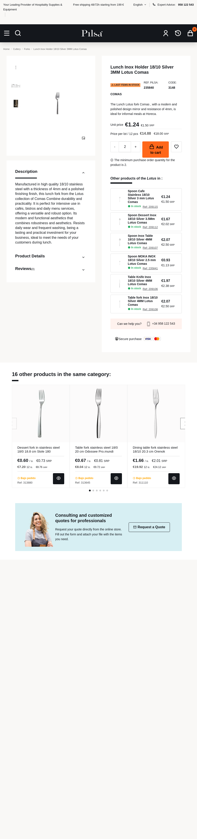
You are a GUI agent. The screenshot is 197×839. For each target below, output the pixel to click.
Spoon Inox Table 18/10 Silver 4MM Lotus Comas (140, 239)
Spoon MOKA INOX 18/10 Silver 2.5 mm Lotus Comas (142, 260)
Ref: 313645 (82, 482)
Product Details (51, 256)
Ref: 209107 (150, 247)
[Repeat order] (178, 33)
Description (51, 173)
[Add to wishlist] (176, 146)
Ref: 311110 (140, 482)
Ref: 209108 (150, 309)
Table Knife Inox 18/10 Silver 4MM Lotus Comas (140, 280)
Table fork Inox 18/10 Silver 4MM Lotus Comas (143, 301)
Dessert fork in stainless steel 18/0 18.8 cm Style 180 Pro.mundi (38, 451)
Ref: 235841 (150, 268)
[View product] (58, 478)
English (140, 4)
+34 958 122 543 (160, 323)
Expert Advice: (173, 4)
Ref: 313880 (25, 482)
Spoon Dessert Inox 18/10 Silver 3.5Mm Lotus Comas (142, 218)
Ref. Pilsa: (151, 82)
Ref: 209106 (150, 289)
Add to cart (155, 149)
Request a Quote (149, 527)
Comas (116, 94)
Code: (172, 82)
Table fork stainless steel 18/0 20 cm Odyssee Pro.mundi (96, 449)
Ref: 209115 (150, 206)
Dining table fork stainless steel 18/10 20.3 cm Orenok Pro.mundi (155, 451)
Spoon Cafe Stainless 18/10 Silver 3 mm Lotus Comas (141, 196)
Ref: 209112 (150, 227)
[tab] (51, 173)
